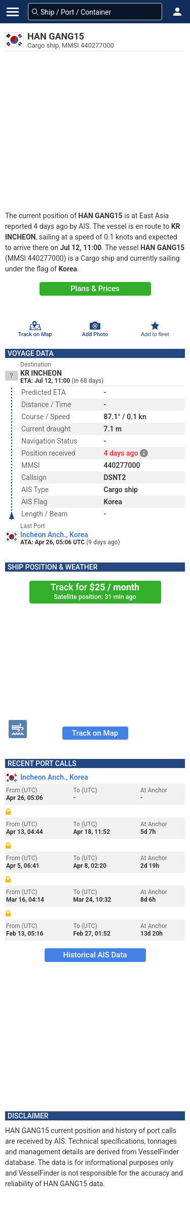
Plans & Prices (95, 288)
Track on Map (95, 733)
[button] (177, 11)
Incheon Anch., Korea (54, 535)
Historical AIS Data (95, 954)
